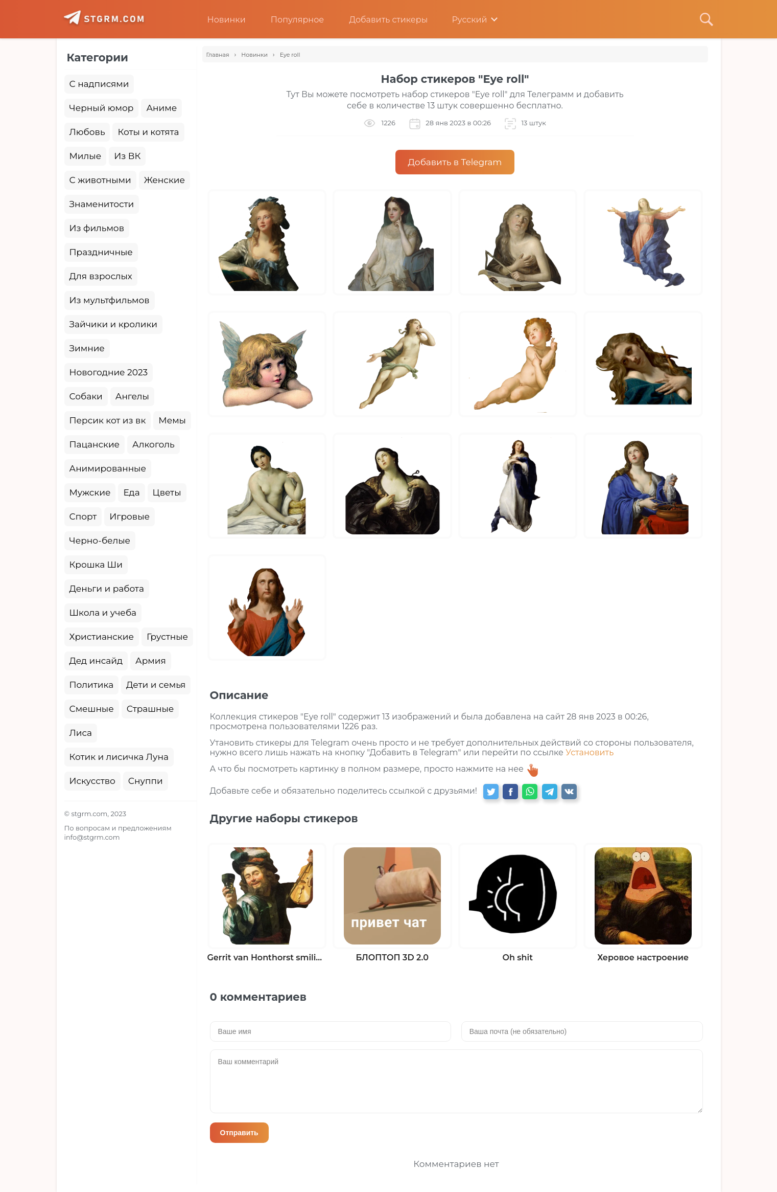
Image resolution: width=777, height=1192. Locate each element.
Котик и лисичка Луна (119, 757)
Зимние (87, 348)
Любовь (87, 132)
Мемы (172, 420)
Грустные (167, 637)
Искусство (92, 781)
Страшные (150, 709)
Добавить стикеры (381, 20)
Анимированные (107, 468)
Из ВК (127, 156)
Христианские (101, 637)
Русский (462, 20)
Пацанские (94, 444)
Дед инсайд (96, 661)
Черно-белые (100, 540)
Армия (150, 661)
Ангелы (132, 396)
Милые (85, 156)
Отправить (239, 1133)
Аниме (161, 108)
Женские (164, 180)
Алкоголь (153, 444)
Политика (91, 685)
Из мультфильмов (109, 300)
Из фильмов (96, 228)
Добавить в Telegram (455, 162)
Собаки (86, 396)
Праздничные (101, 252)
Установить (590, 752)
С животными (100, 180)
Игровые (129, 516)
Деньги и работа (106, 588)
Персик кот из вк (107, 420)
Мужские (90, 492)
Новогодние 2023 (108, 372)
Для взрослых (100, 276)
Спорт (83, 516)
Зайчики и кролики (113, 324)
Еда (131, 492)
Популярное (289, 20)
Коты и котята (148, 132)
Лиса (80, 733)
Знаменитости (101, 204)
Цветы (167, 492)
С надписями (99, 84)
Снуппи (145, 781)
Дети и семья (155, 685)
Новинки (219, 20)
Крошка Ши (96, 564)
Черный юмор (101, 108)
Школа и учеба (102, 613)
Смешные (91, 709)
